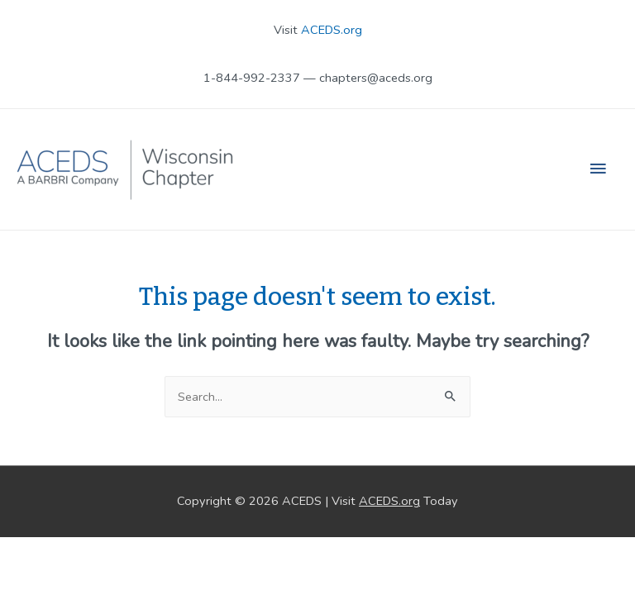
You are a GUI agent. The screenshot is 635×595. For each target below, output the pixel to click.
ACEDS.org (331, 29)
